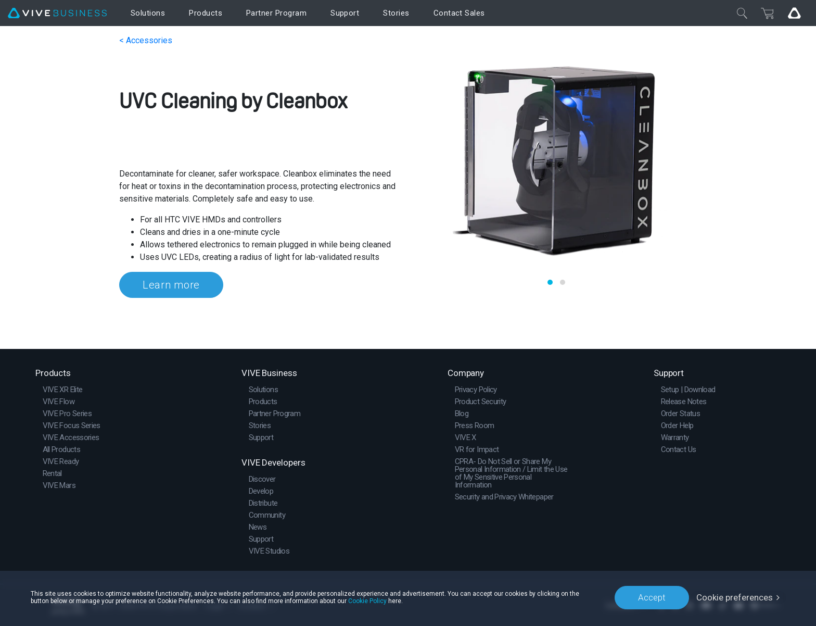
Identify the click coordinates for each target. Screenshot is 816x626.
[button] (550, 282)
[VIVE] (57, 13)
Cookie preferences (734, 597)
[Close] (742, 13)
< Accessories (145, 40)
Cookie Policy (367, 601)
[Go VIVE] (794, 13)
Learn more (171, 285)
